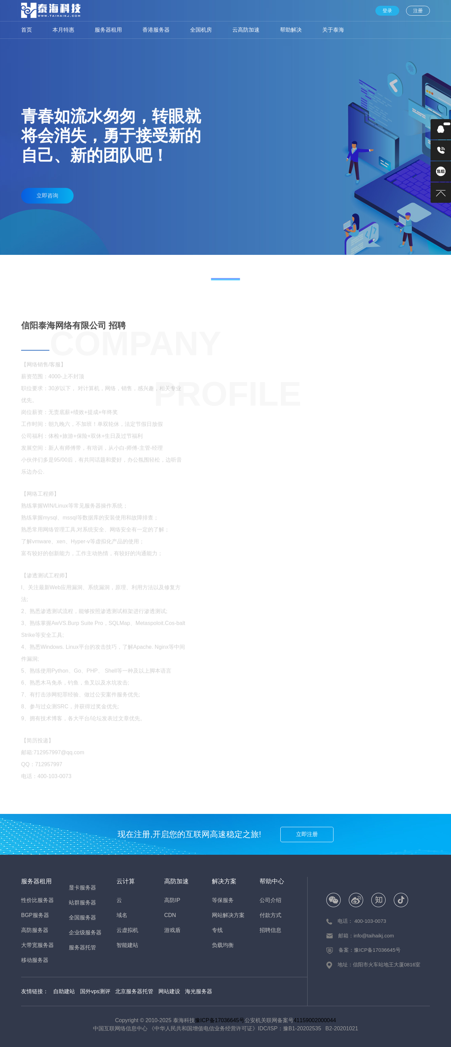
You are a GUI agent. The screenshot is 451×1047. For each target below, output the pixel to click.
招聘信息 (270, 930)
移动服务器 (34, 960)
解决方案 (224, 881)
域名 (121, 915)
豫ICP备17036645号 (220, 1020)
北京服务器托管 (134, 991)
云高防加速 (246, 30)
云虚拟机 (127, 930)
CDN (170, 915)
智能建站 (127, 945)
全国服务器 (82, 917)
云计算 (125, 881)
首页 (26, 30)
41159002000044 (315, 1020)
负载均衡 (223, 945)
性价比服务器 (37, 900)
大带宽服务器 (37, 945)
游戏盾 (172, 930)
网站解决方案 (228, 915)
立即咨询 (47, 192)
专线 (217, 930)
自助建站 (64, 991)
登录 (387, 10)
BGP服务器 (35, 915)
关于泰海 (333, 30)
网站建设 (169, 991)
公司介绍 (270, 900)
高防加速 (176, 881)
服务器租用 (108, 30)
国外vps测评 (95, 991)
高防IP (172, 900)
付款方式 (270, 915)
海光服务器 (198, 991)
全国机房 (201, 30)
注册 (418, 10)
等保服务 (223, 900)
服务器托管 (82, 947)
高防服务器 (34, 930)
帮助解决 (291, 30)
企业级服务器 (85, 932)
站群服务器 (82, 902)
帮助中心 (272, 881)
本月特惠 (63, 30)
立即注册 (307, 834)
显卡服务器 (82, 887)
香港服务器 (156, 30)
